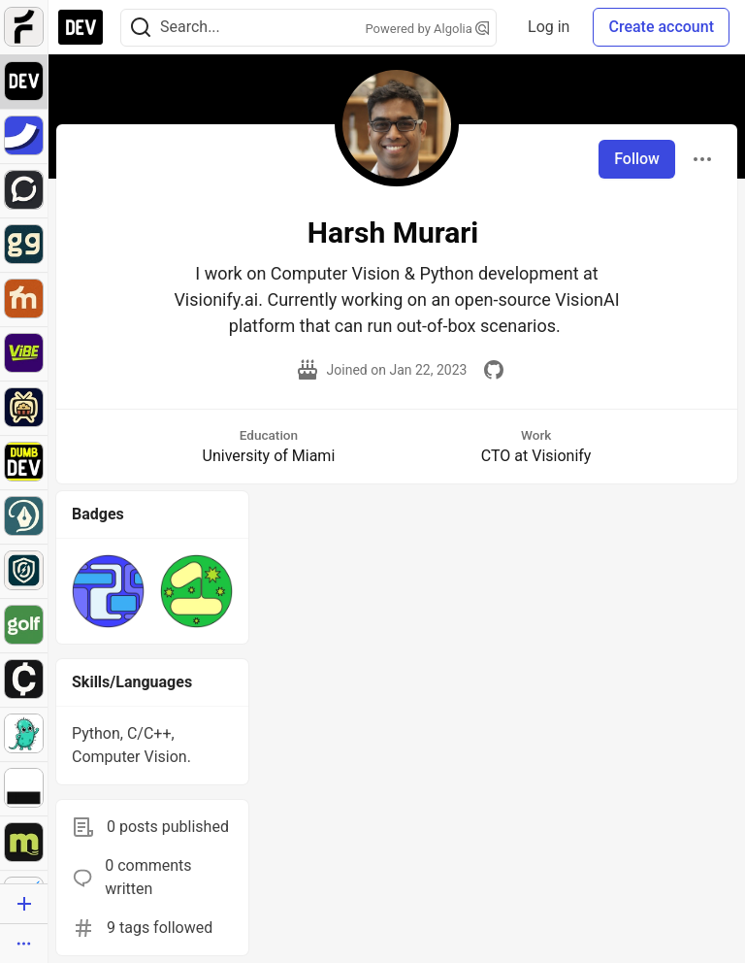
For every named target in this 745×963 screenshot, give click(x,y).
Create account (661, 26)
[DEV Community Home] (80, 27)
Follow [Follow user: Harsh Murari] (637, 158)
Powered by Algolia (428, 28)
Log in (548, 26)
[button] (108, 590)
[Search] (140, 28)
